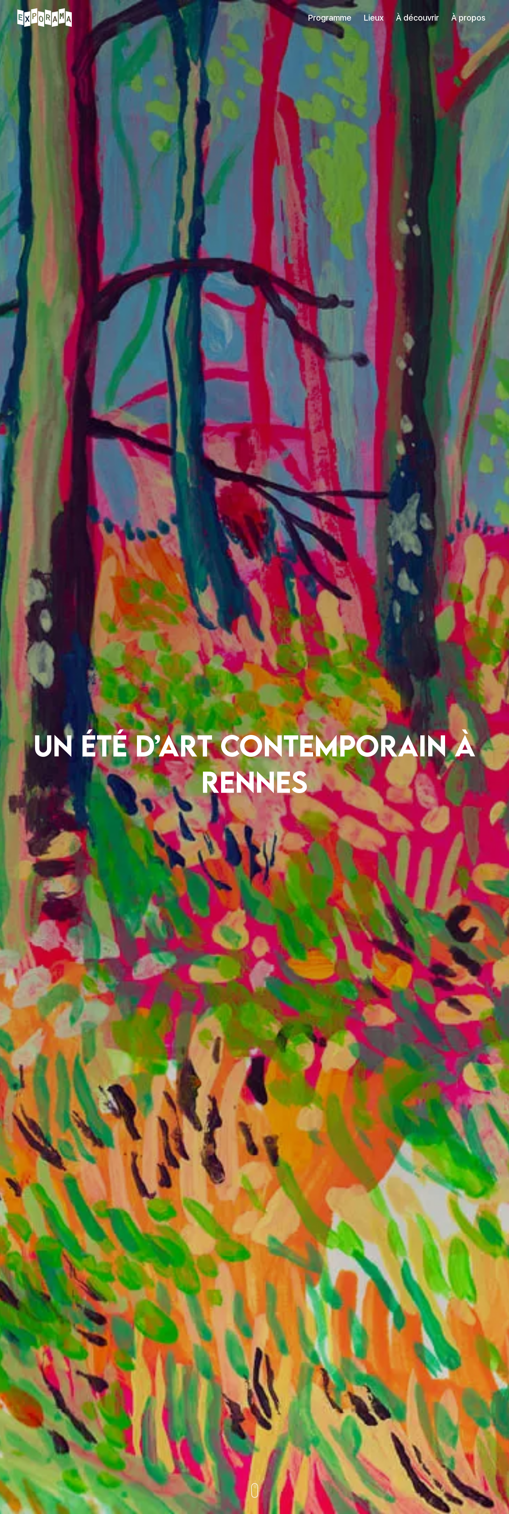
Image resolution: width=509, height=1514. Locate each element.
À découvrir (417, 18)
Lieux (374, 18)
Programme (329, 18)
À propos (468, 18)
